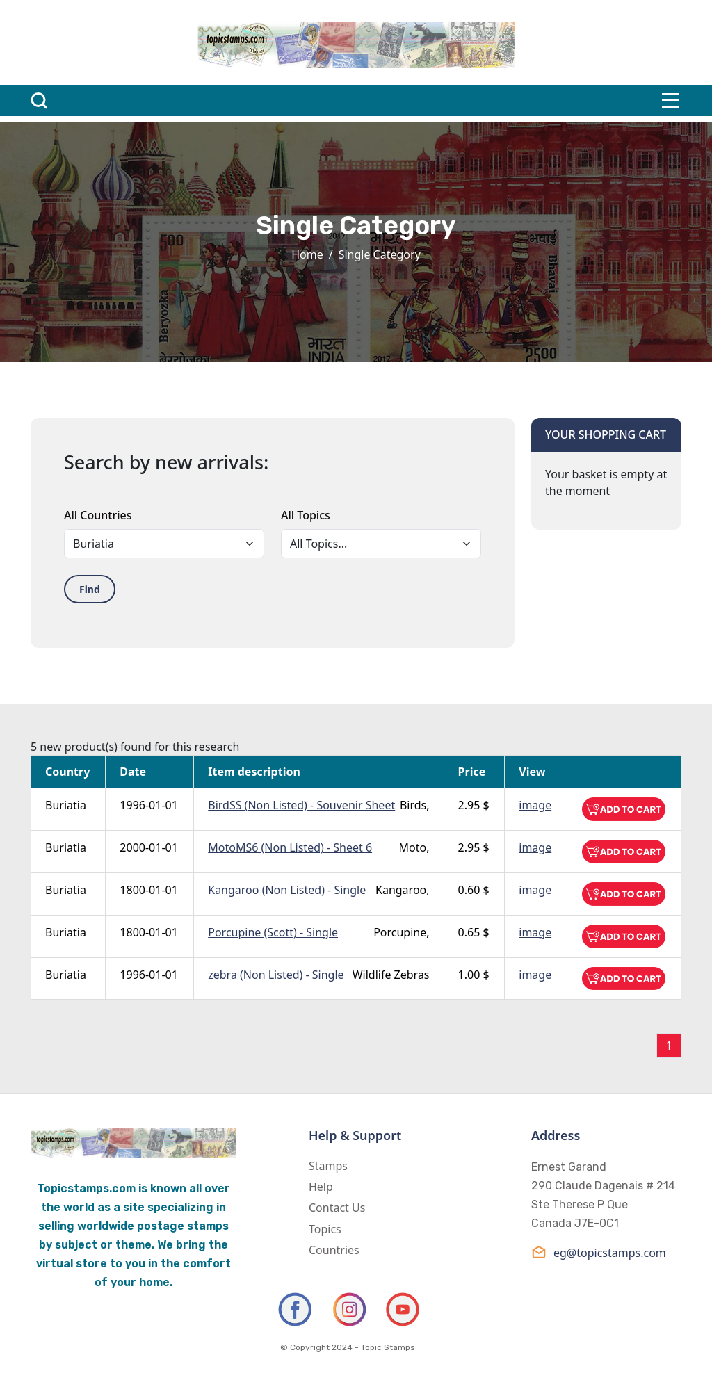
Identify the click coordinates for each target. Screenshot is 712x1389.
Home (307, 254)
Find (89, 589)
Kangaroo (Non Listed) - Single (287, 889)
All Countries (97, 515)
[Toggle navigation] (670, 100)
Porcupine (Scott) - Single (273, 932)
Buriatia (65, 805)
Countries (334, 1250)
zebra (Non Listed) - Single (275, 974)
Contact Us (337, 1207)
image (535, 805)
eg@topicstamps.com (598, 1252)
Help (321, 1186)
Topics (325, 1229)
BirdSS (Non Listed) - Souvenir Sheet (301, 805)
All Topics (305, 515)
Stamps (328, 1165)
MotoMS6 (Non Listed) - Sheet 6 (290, 847)
